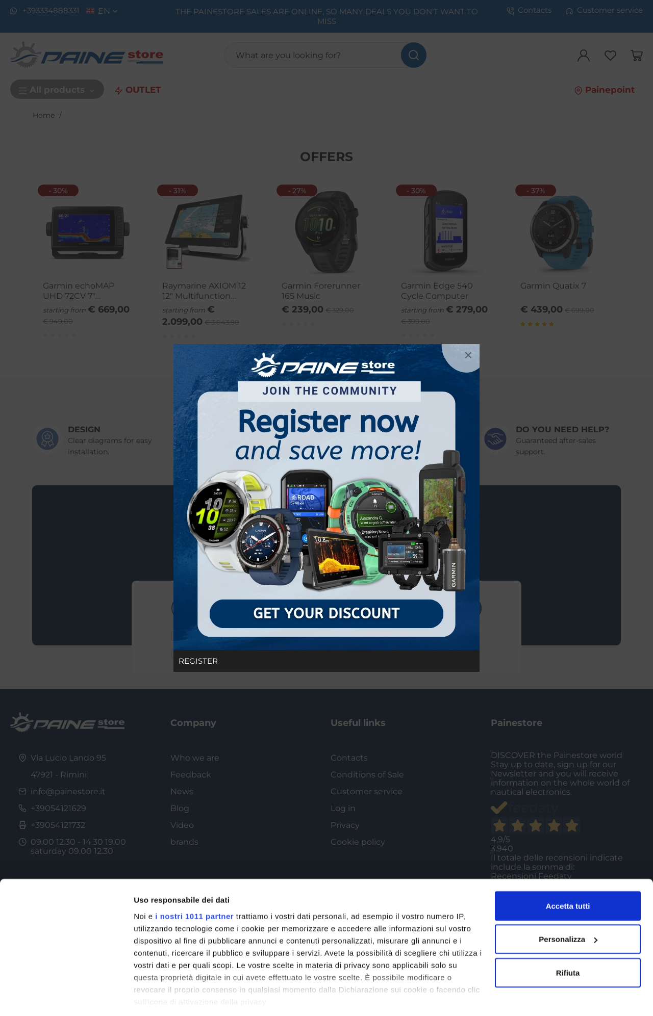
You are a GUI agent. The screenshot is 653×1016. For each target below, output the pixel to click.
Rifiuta (568, 939)
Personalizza (568, 906)
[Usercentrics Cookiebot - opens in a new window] (66, 996)
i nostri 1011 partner (194, 883)
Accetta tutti (568, 873)
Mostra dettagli (161, 996)
